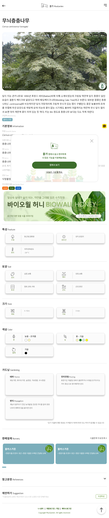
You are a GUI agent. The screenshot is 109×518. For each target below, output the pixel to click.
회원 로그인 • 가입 (52, 508)
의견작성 (101, 496)
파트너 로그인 (66, 508)
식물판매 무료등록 (98, 438)
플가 (56, 6)
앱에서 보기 (54, 165)
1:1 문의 (40, 508)
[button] (3, 87)
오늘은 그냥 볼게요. (54, 172)
